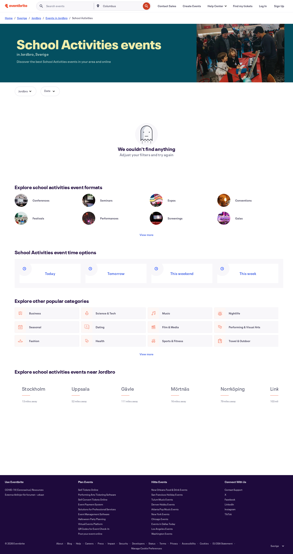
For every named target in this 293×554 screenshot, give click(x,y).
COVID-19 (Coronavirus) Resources (24, 489)
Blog (69, 543)
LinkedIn (229, 504)
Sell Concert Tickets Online (92, 499)
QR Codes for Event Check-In (93, 528)
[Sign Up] (279, 6)
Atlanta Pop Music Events (165, 509)
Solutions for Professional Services (97, 509)
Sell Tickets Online (88, 489)
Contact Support (233, 489)
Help (78, 543)
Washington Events (161, 533)
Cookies (204, 543)
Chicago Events (159, 519)
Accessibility (189, 543)
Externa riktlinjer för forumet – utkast (24, 494)
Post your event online (90, 533)
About (59, 543)
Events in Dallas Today (163, 524)
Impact (111, 543)
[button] (217, 6)
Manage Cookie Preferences (146, 548)
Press (101, 543)
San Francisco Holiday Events (167, 494)
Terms (163, 543)
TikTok (228, 514)
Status (152, 543)
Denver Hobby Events (163, 504)
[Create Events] (191, 6)
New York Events (160, 514)
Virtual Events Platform (90, 524)
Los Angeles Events (162, 528)
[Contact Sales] (166, 6)
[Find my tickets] (243, 6)
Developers (138, 543)
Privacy (174, 543)
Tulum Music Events (162, 499)
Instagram (230, 509)
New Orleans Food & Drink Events (169, 489)
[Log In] (263, 6)
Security (123, 543)
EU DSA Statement (223, 543)
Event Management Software (93, 514)
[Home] (16, 6)
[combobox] (122, 6)
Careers (89, 543)
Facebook (230, 499)
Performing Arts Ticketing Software (97, 494)
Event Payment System (90, 504)
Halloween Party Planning (92, 519)
